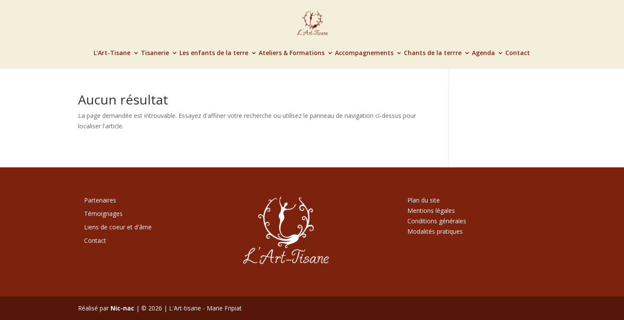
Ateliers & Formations (292, 53)
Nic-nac (122, 308)
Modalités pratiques (435, 231)
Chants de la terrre (433, 53)
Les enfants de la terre (213, 53)
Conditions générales (436, 221)
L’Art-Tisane (112, 53)
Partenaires (100, 200)
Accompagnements (364, 53)
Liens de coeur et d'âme (118, 227)
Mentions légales (431, 210)
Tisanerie (155, 53)
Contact (517, 53)
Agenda (483, 53)
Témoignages (103, 213)
